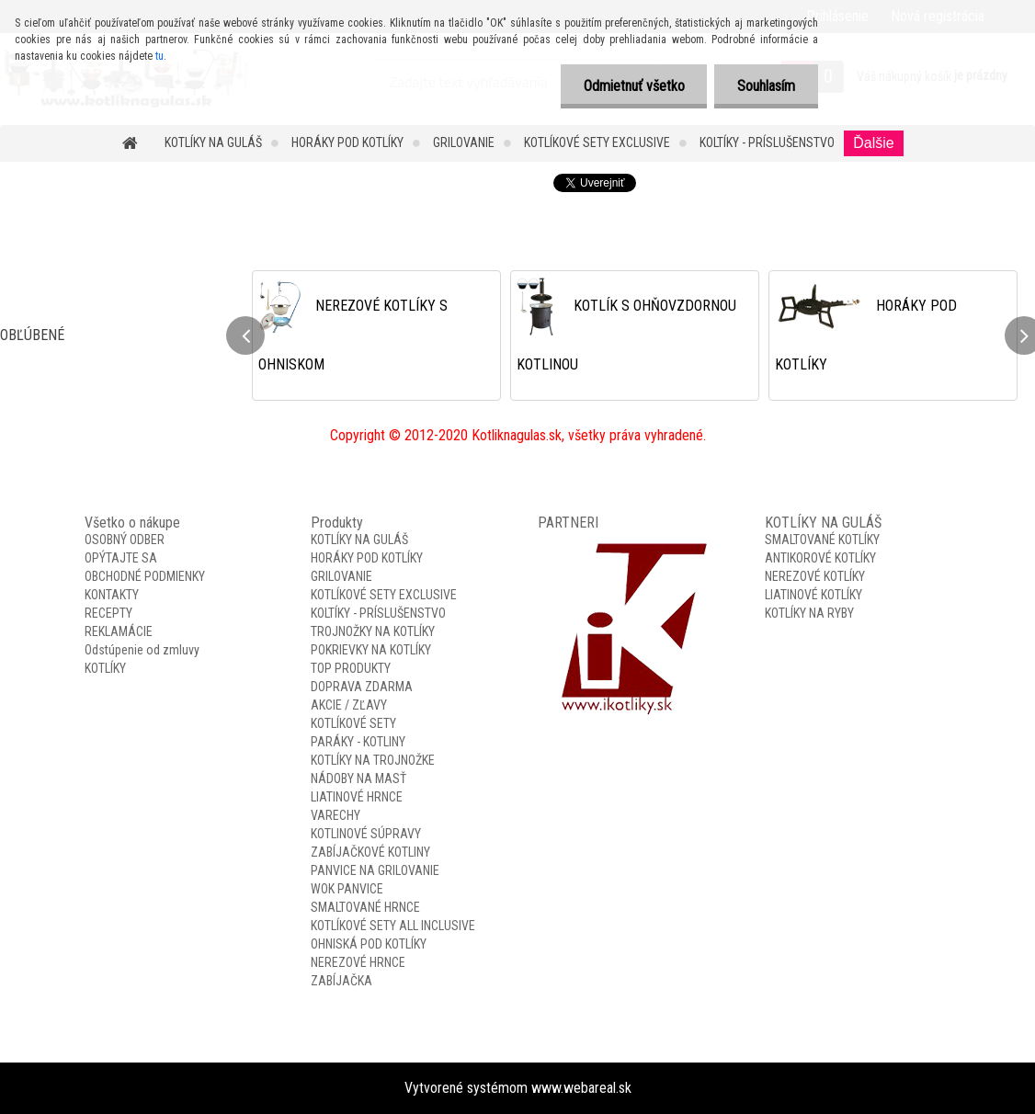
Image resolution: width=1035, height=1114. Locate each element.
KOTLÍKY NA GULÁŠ (213, 142)
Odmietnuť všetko (633, 86)
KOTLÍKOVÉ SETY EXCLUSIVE (597, 142)
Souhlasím (766, 86)
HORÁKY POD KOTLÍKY (347, 142)
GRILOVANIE (464, 142)
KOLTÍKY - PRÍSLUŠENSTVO (767, 142)
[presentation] (245, 335)
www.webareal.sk (581, 1088)
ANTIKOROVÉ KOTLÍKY (820, 558)
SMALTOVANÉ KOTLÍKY (822, 539)
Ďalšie (873, 143)
